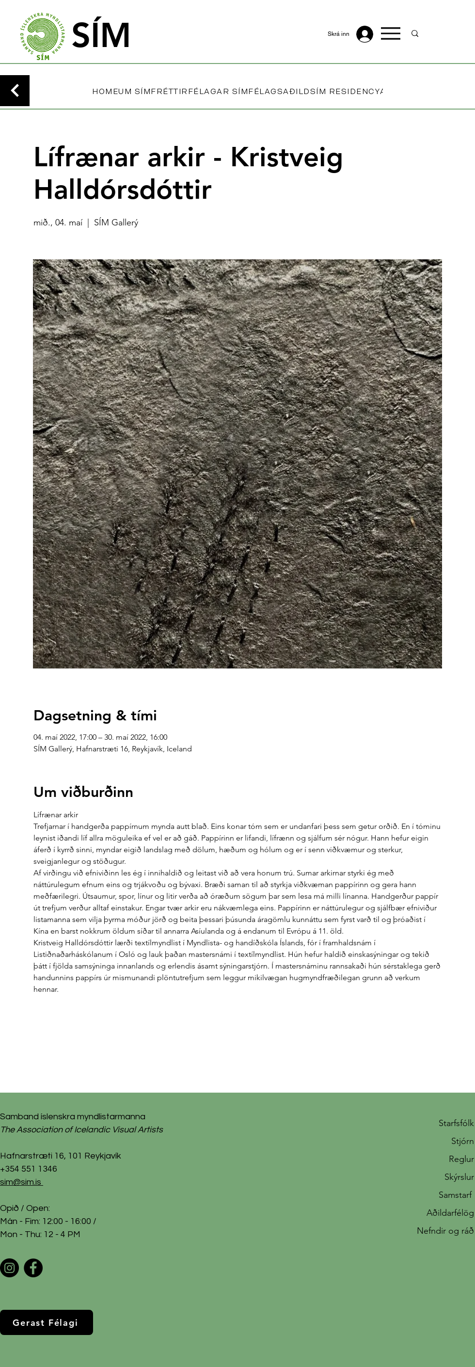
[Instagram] (9, 1267)
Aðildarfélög (450, 1213)
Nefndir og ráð (445, 1230)
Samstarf (456, 1195)
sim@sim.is (20, 1182)
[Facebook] (33, 1267)
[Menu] (390, 33)
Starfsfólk (456, 1123)
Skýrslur (459, 1177)
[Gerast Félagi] (46, 1322)
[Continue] (15, 90)
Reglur (461, 1159)
